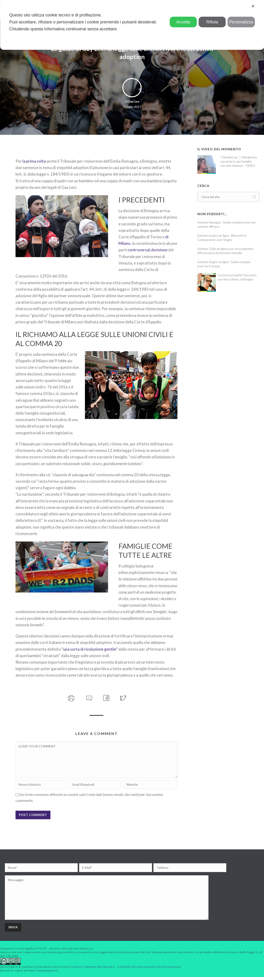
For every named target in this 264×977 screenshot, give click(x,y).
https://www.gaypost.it (42, 970)
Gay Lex (133, 101)
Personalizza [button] (241, 22)
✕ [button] (253, 6)
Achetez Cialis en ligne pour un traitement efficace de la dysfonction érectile (225, 251)
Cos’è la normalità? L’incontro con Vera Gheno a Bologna (237, 277)
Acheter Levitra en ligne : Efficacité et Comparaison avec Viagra (221, 238)
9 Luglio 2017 (132, 107)
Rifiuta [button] (212, 22)
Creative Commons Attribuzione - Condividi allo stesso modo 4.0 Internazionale (125, 966)
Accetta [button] (183, 22)
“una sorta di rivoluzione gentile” (90, 649)
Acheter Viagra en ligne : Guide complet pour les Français (223, 264)
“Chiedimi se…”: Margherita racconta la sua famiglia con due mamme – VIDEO (239, 161)
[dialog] (132, 25)
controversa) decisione (147, 249)
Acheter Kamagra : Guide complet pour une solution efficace (226, 224)
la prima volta (34, 161)
